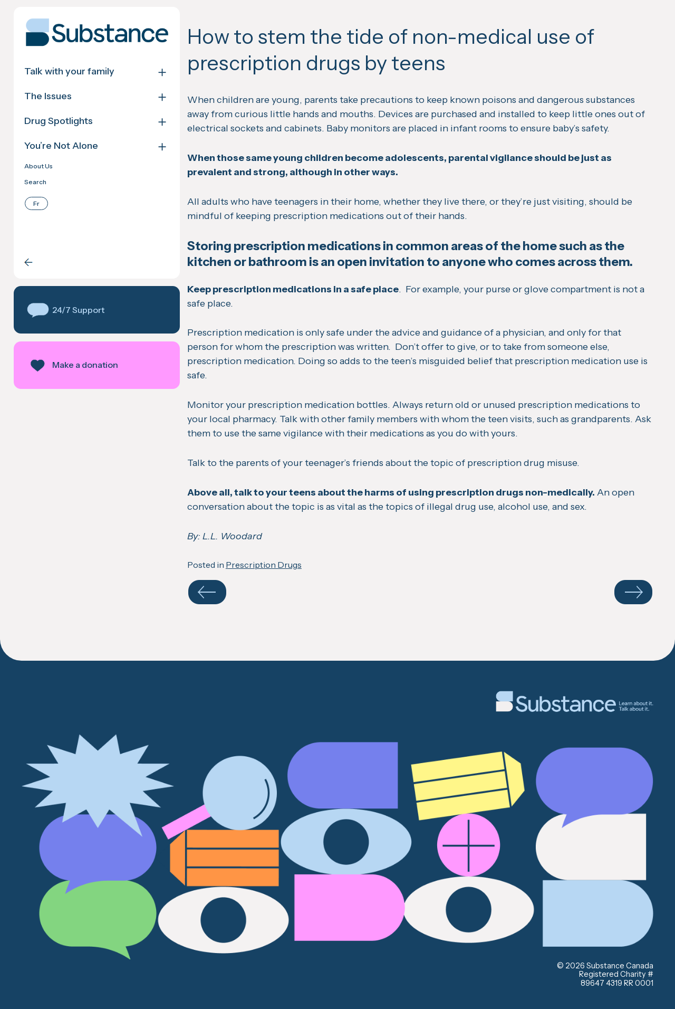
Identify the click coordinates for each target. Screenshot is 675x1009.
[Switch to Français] (36, 203)
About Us (38, 166)
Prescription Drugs (264, 564)
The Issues (48, 96)
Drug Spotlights (58, 121)
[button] (97, 310)
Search (35, 182)
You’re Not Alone (61, 145)
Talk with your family (69, 71)
